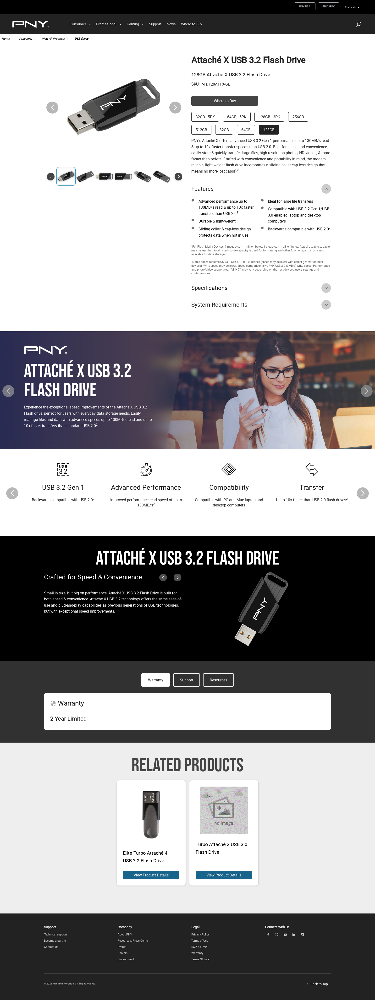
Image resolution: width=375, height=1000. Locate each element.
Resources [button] (218, 680)
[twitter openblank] (277, 935)
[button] (175, 108)
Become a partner (55, 940)
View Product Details (151, 875)
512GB (201, 129)
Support (155, 24)
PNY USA (304, 6)
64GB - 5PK (236, 117)
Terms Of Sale (200, 959)
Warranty (197, 953)
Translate (350, 7)
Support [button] (186, 680)
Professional (106, 24)
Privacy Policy (200, 934)
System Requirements (219, 304)
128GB (269, 129)
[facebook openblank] (268, 934)
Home (6, 38)
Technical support (55, 934)
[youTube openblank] (285, 934)
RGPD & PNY (199, 947)
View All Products (53, 38)
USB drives (81, 38)
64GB (246, 129)
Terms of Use (199, 940)
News (171, 24)
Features (202, 188)
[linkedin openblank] (294, 934)
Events (122, 947)
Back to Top (319, 984)
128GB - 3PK (269, 117)
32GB (224, 129)
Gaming (133, 24)
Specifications (209, 288)
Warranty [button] (155, 680)
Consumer (78, 24)
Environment (126, 959)
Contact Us (51, 947)
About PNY (125, 934)
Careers (122, 953)
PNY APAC (328, 6)
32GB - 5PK (205, 117)
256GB (298, 117)
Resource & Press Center (133, 940)
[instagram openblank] (302, 934)
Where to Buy (191, 24)
